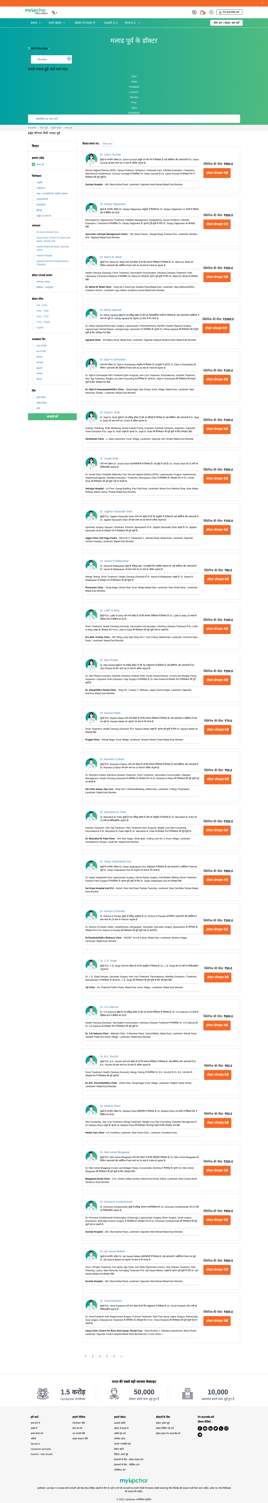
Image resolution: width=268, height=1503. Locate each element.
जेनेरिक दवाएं (119, 1438)
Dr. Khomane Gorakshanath (116, 1201)
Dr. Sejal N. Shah (110, 412)
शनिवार (37, 373)
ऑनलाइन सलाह (41, 281)
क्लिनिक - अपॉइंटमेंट (42, 287)
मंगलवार (37, 362)
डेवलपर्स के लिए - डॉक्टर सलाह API (128, 1459)
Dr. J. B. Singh (108, 960)
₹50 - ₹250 (39, 305)
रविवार (37, 379)
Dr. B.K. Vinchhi (109, 1056)
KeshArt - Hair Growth (41, 1454)
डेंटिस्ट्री (37, 210)
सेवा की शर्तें (77, 1428)
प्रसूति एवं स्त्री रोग (41, 216)
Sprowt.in (35, 1444)
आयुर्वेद (37, 182)
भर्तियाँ (33, 1438)
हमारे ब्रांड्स (55, 22)
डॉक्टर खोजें (119, 1449)
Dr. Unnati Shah (109, 458)
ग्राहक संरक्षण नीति (80, 1438)
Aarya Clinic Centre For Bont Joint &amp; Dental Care (51, 239)
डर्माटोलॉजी (38, 204)
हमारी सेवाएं (120, 1417)
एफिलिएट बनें (119, 1470)
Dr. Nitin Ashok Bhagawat (115, 1152)
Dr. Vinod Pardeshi (111, 1300)
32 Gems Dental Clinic (45, 232)
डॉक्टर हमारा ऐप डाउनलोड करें (168, 1433)
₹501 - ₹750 (40, 316)
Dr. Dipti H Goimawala (113, 359)
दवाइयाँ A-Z (111, 22)
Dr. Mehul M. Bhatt (111, 257)
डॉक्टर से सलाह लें (85, 22)
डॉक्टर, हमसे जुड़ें (162, 1423)
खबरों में (34, 1428)
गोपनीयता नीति (78, 1423)
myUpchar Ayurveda (41, 1449)
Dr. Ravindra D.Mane (112, 759)
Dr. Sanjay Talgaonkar (113, 204)
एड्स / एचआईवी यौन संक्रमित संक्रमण (50, 193)
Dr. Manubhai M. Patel (113, 812)
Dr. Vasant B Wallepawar (114, 560)
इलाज (34, 22)
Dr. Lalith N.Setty (110, 610)
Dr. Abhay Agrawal (110, 309)
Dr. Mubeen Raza (110, 1105)
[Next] (121, 1356)
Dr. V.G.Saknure (109, 1006)
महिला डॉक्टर (39, 403)
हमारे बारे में (35, 1423)
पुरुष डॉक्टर (39, 397)
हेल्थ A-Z (131, 22)
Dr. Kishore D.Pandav (112, 911)
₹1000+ (38, 327)
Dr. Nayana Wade (110, 712)
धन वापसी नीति (78, 1433)
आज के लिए (39, 345)
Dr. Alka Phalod (109, 660)
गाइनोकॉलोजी (40, 199)
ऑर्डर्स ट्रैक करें (120, 1433)
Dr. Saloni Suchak (110, 154)
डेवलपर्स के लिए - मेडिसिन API (127, 1464)
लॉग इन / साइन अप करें (226, 22)
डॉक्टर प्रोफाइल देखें (217, 172)
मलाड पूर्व (38, 164)
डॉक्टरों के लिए (163, 1417)
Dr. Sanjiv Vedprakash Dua (115, 861)
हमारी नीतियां (78, 1417)
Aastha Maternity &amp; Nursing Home (50, 248)
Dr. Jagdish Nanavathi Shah (116, 511)
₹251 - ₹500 (40, 311)
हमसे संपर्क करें (37, 1433)
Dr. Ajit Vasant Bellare (112, 1251)
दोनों (36, 408)
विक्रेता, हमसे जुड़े (121, 1454)
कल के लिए (39, 351)
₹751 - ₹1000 (41, 322)
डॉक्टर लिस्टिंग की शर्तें (165, 1428)
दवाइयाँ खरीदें (119, 1423)
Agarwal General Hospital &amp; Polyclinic (50, 262)
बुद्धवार (37, 368)
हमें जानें (34, 1417)
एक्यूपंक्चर (38, 188)
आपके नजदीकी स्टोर (122, 1444)
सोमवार (37, 357)
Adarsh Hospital (42, 255)
